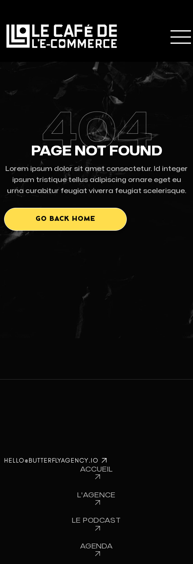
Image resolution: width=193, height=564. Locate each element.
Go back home (65, 219)
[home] (61, 35)
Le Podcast (96, 524)
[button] (180, 36)
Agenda (96, 550)
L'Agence (96, 499)
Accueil (96, 473)
